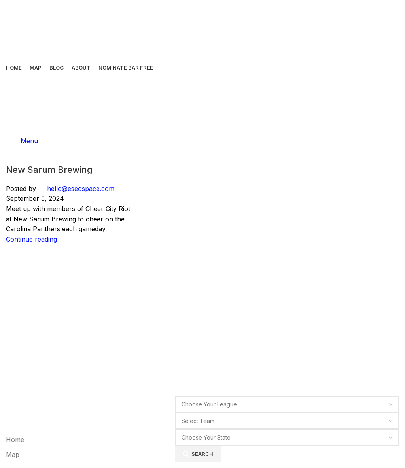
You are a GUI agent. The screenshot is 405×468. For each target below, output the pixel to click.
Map (12, 454)
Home (15, 439)
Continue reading (31, 239)
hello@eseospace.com (80, 188)
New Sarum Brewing (49, 169)
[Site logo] (27, 29)
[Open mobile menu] (22, 141)
